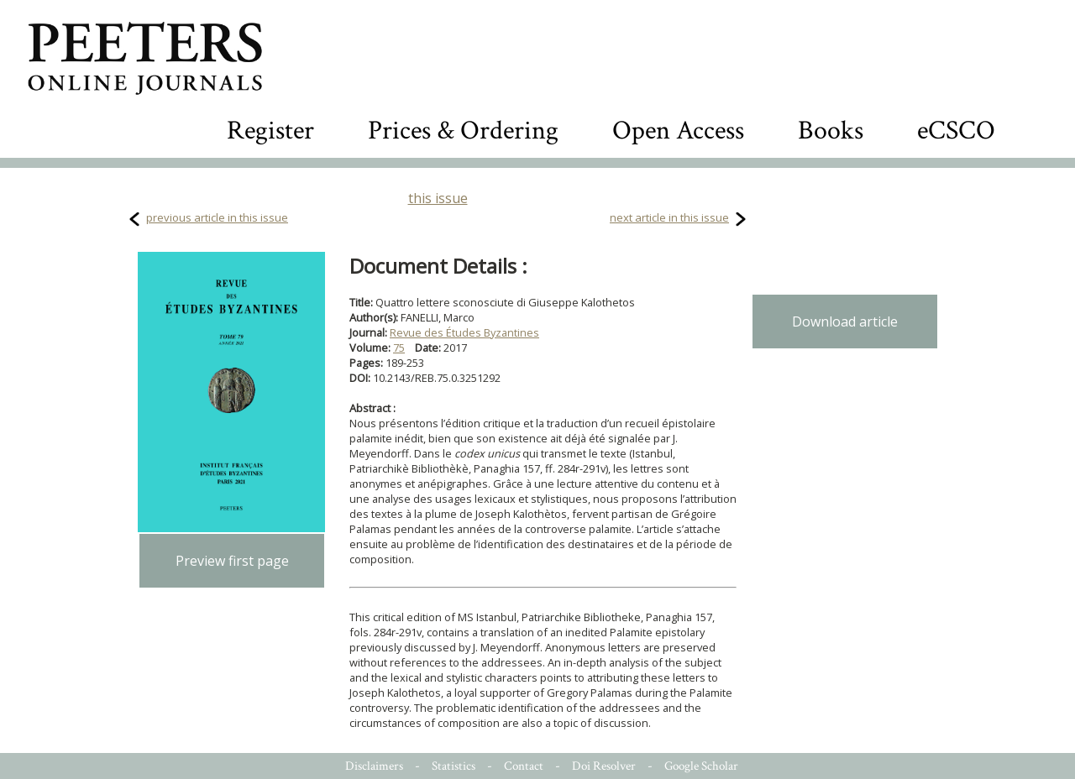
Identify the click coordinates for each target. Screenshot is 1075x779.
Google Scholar (701, 766)
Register (270, 130)
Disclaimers (374, 766)
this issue (438, 198)
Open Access (678, 130)
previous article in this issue (217, 217)
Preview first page (232, 561)
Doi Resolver (604, 766)
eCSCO (956, 130)
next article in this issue (669, 217)
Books (830, 130)
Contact (523, 766)
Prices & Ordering (463, 130)
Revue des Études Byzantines (464, 332)
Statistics (453, 766)
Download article (845, 321)
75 (399, 347)
